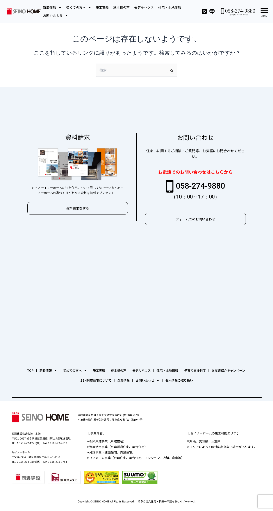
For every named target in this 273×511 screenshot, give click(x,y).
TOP (37, 366)
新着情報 (52, 7)
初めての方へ (78, 7)
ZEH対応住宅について (126, 379)
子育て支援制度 (33, 379)
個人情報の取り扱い (237, 379)
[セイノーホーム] (136, 296)
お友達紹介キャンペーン (77, 379)
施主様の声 (121, 7)
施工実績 (102, 7)
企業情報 (163, 379)
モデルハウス (144, 7)
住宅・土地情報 (169, 7)
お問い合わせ (55, 15)
